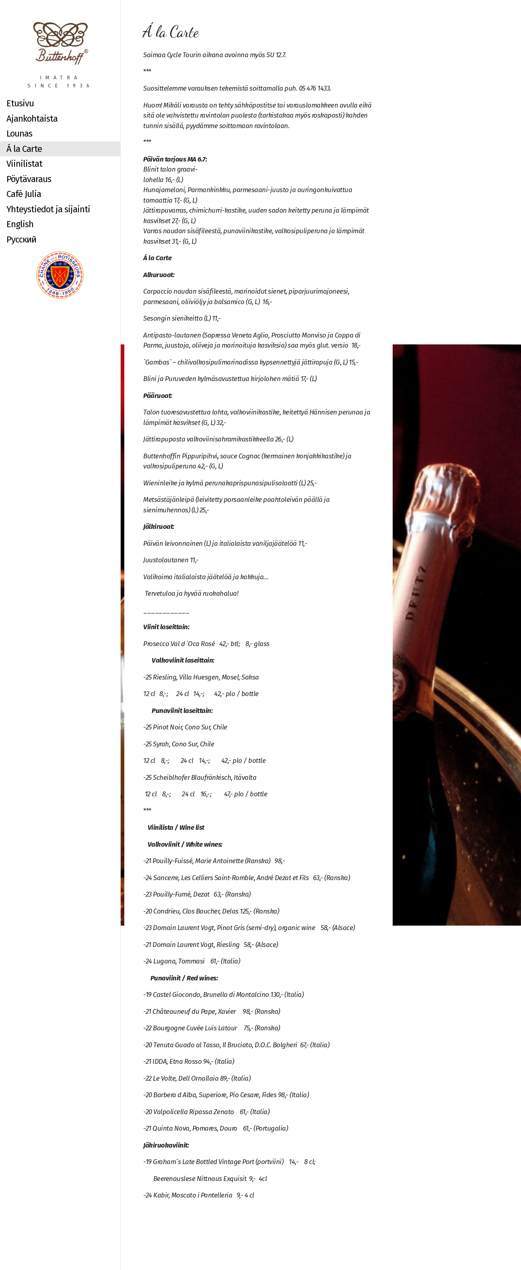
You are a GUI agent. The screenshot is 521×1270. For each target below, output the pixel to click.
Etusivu (20, 103)
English (19, 224)
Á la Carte (24, 148)
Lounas (19, 133)
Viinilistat (24, 163)
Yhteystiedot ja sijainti (48, 209)
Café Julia (23, 194)
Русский (21, 239)
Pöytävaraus (28, 179)
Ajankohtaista (32, 118)
